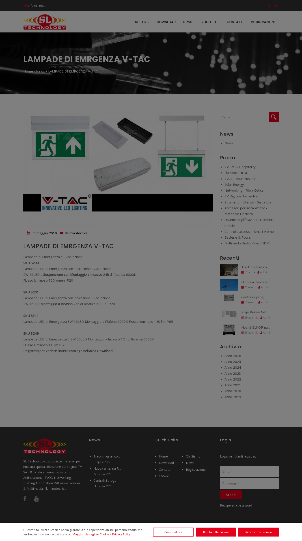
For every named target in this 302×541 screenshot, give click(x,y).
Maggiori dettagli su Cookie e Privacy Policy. (102, 534)
